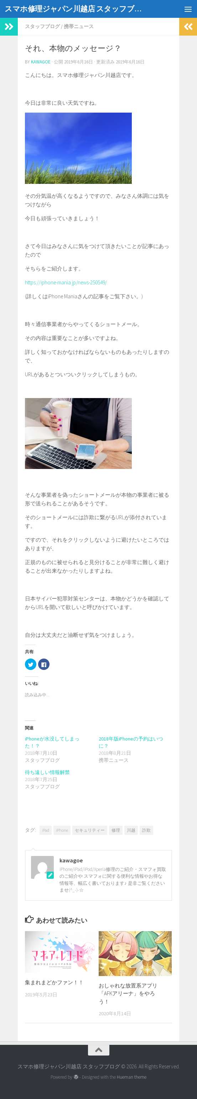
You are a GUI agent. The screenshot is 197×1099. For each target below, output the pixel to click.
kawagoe (41, 62)
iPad (45, 830)
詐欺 (146, 830)
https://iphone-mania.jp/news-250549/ (66, 282)
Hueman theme (131, 1077)
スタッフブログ (42, 26)
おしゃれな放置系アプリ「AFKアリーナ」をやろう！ (128, 993)
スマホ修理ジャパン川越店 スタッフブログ (75, 9)
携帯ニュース (79, 26)
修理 (116, 830)
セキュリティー (90, 830)
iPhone (62, 830)
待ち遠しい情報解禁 (47, 772)
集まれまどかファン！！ (54, 982)
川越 (131, 830)
